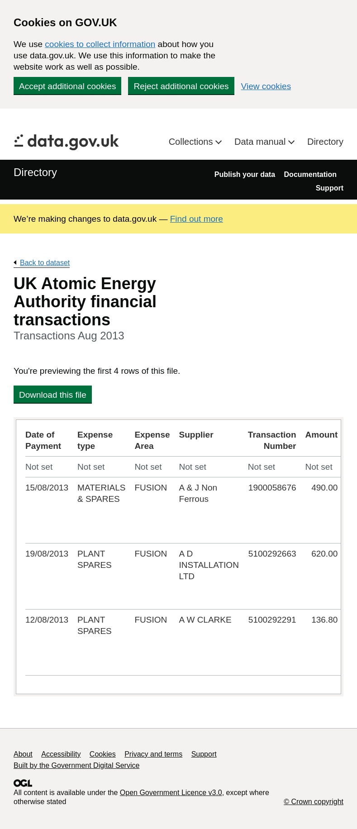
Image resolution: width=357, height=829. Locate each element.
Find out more (196, 219)
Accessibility (61, 754)
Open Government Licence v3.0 (171, 792)
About (23, 754)
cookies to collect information (100, 44)
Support (329, 188)
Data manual (261, 142)
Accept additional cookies (67, 86)
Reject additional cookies (180, 86)
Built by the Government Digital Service (76, 765)
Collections (192, 142)
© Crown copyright (313, 801)
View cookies (266, 86)
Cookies (103, 754)
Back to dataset (45, 263)
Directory (325, 142)
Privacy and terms (153, 754)
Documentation (310, 174)
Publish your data (244, 174)
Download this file (52, 395)
